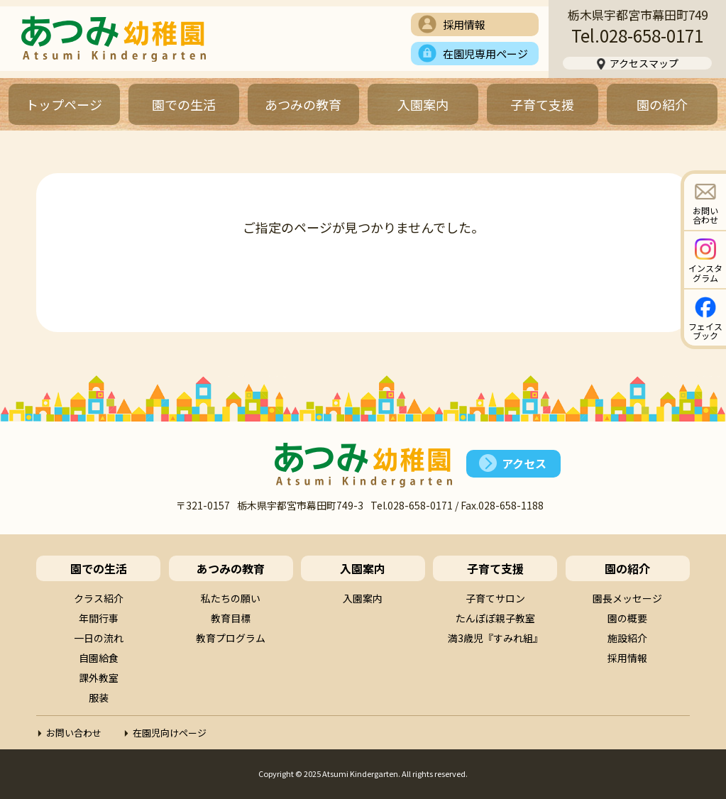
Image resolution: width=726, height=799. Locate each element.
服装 (99, 697)
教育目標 (231, 618)
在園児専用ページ (485, 53)
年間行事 (99, 618)
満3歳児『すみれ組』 (495, 638)
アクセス (524, 463)
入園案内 (423, 104)
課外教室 (99, 678)
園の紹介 (662, 104)
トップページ (64, 104)
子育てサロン (495, 598)
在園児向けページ (170, 732)
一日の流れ (98, 638)
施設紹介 (627, 638)
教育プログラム (230, 638)
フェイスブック (705, 330)
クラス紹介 (98, 598)
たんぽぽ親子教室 (495, 618)
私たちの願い (230, 598)
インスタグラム (705, 272)
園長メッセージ (627, 598)
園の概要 (627, 618)
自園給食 (99, 658)
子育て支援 (542, 104)
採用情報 (464, 24)
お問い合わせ (705, 215)
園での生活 (184, 104)
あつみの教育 (303, 104)
